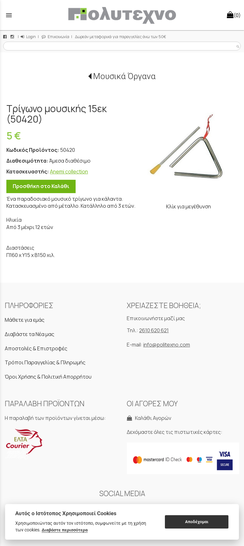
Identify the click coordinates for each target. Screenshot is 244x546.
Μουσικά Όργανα (124, 76)
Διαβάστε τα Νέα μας (29, 334)
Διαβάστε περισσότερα (65, 529)
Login (28, 36)
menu (9, 15)
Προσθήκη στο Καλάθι (41, 186)
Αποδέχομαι (196, 521)
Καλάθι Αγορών (149, 418)
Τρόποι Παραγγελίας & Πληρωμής (45, 362)
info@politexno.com (166, 344)
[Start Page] (122, 15)
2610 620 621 (154, 330)
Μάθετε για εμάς (24, 319)
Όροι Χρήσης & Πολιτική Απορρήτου (48, 376)
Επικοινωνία (55, 36)
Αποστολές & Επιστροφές (36, 348)
